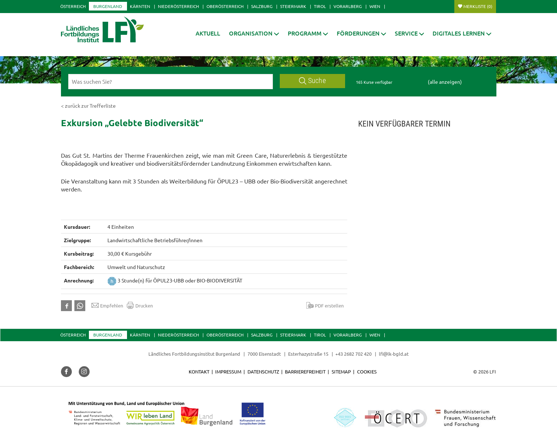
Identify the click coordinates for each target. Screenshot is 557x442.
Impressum (228, 371)
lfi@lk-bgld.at (394, 354)
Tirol (320, 6)
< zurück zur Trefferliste (88, 105)
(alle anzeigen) (445, 81)
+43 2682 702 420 (353, 354)
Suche (312, 81)
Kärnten (140, 6)
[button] (254, 33)
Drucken (140, 305)
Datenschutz (263, 371)
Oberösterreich (224, 6)
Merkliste (477, 6)
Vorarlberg (347, 6)
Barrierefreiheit (305, 371)
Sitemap (341, 371)
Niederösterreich (178, 6)
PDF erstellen (325, 305)
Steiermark (293, 6)
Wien (374, 6)
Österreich (73, 6)
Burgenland (107, 6)
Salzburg (262, 6)
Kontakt (199, 371)
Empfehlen (107, 305)
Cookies (367, 371)
